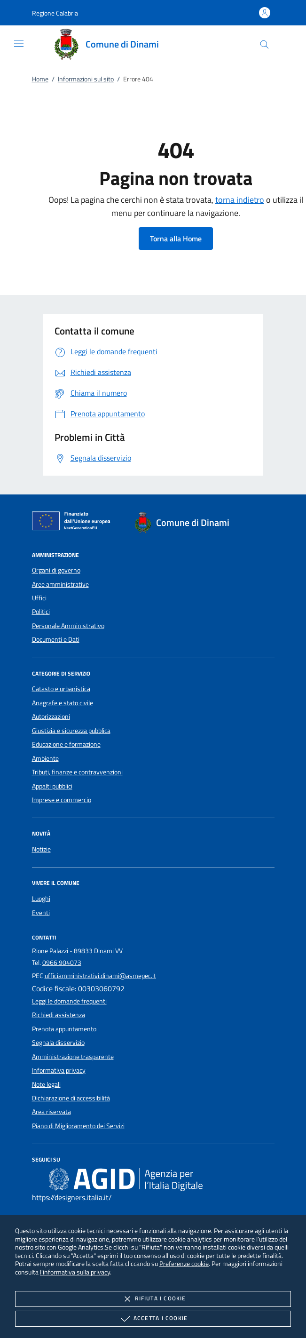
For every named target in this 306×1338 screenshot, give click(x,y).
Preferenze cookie (184, 1263)
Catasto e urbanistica (61, 689)
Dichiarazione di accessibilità (71, 1098)
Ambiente (45, 758)
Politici (41, 611)
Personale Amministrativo (68, 626)
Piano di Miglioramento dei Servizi (78, 1126)
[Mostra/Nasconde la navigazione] (18, 43)
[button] (55, 13)
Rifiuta (153, 1298)
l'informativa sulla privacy (75, 1272)
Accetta (153, 1318)
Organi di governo (56, 570)
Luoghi (41, 898)
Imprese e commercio (61, 800)
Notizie (41, 849)
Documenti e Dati (55, 639)
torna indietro (239, 199)
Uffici (39, 598)
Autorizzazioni (51, 716)
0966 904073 (61, 962)
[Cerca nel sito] (264, 44)
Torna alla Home (176, 238)
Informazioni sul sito (86, 79)
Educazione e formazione (66, 744)
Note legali (46, 1084)
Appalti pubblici (52, 786)
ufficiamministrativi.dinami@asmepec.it (100, 976)
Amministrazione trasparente (73, 1056)
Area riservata (51, 1112)
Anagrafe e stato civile (62, 703)
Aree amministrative (60, 584)
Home (40, 79)
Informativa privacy (59, 1070)
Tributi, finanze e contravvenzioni (77, 772)
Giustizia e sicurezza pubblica (71, 730)
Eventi (41, 913)
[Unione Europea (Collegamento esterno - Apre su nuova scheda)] (74, 523)
